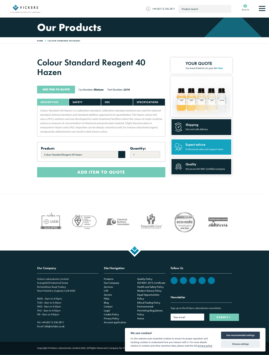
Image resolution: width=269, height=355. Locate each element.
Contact (108, 306)
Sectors (108, 294)
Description (49, 102)
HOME (40, 41)
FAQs (106, 298)
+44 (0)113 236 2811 (163, 8)
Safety (78, 102)
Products (109, 279)
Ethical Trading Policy (148, 302)
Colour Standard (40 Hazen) (64, 41)
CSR (106, 290)
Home (140, 318)
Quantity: (138, 148)
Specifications (147, 102)
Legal (107, 310)
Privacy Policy (111, 318)
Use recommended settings (240, 335)
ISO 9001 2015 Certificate (151, 282)
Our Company (111, 282)
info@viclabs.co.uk (54, 326)
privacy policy (205, 345)
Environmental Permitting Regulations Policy (150, 310)
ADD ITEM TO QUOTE (56, 89)
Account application (115, 322)
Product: (48, 148)
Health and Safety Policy (150, 286)
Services (108, 286)
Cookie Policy (111, 314)
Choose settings (240, 344)
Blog (106, 302)
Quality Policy (144, 279)
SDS (107, 102)
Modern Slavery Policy (149, 290)
